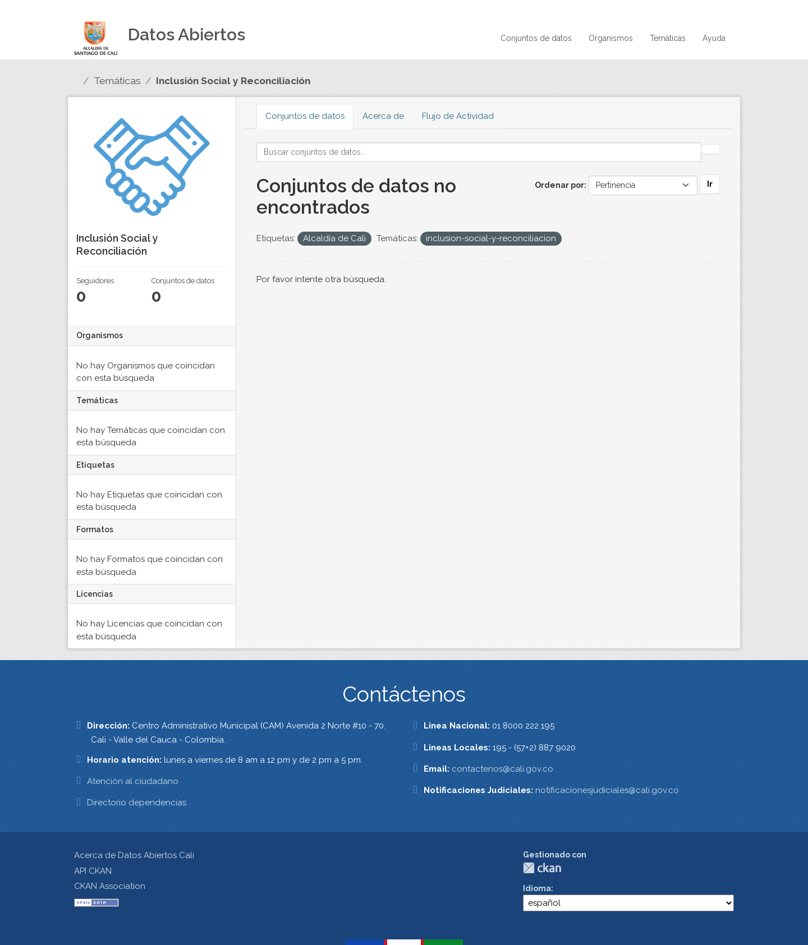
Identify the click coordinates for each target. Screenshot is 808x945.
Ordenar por (559, 185)
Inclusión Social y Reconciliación (233, 80)
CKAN (542, 868)
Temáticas (668, 38)
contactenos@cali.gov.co (502, 769)
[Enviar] (710, 149)
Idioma (537, 888)
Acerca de (383, 116)
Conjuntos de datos (536, 38)
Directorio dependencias (136, 803)
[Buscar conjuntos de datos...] (479, 152)
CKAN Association (109, 886)
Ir (710, 183)
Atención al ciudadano (132, 781)
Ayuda (714, 38)
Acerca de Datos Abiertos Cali (134, 855)
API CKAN (93, 871)
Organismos (611, 38)
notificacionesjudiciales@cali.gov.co (607, 790)
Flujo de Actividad (458, 116)
